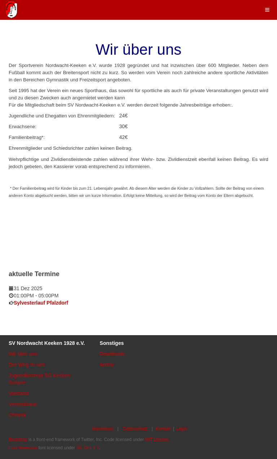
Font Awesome (23, 447)
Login (181, 428)
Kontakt (162, 428)
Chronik (17, 415)
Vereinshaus (22, 404)
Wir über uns (23, 354)
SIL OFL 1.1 (87, 447)
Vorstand (18, 393)
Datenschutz (135, 428)
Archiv (107, 365)
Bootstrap (18, 439)
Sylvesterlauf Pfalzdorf (41, 303)
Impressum (102, 428)
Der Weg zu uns (27, 365)
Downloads (112, 354)
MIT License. (157, 439)
